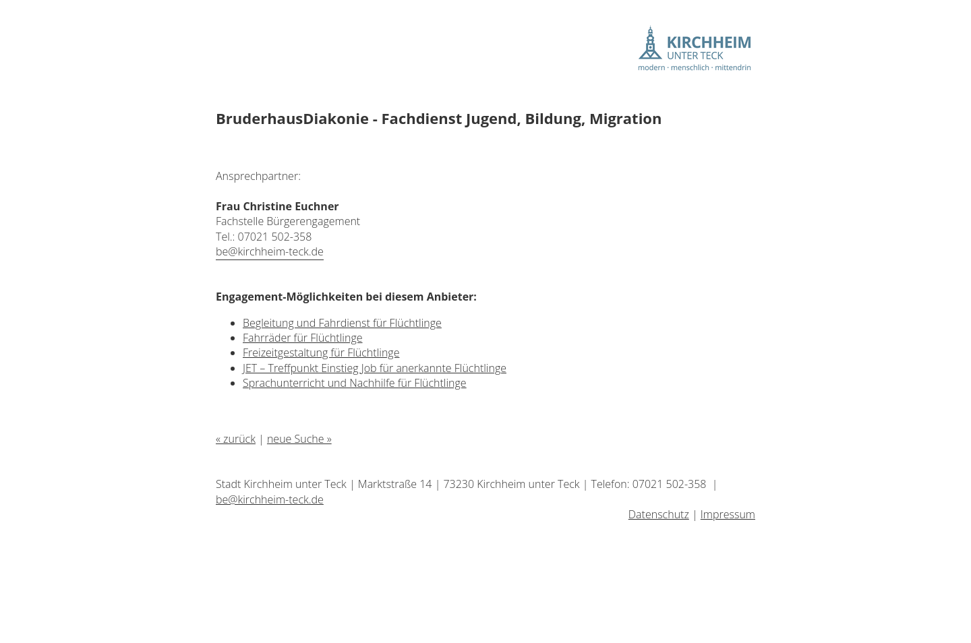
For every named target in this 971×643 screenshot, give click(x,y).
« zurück (236, 438)
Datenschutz (658, 514)
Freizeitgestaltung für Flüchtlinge (321, 352)
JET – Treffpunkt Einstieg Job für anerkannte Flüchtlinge (374, 368)
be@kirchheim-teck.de (270, 251)
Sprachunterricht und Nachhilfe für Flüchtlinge (355, 382)
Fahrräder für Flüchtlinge (303, 337)
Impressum (728, 514)
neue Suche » (299, 438)
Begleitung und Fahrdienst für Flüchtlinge (342, 322)
